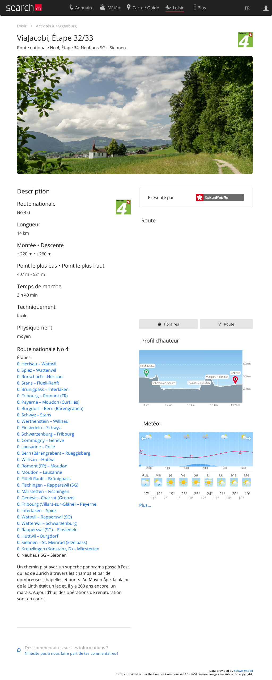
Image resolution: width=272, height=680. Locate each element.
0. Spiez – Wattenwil (36, 370)
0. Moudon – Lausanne (39, 472)
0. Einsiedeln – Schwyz (39, 427)
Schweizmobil (243, 671)
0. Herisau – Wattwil (36, 364)
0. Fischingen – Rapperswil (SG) (47, 485)
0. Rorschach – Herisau (40, 376)
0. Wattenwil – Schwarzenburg (47, 523)
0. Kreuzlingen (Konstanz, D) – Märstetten (58, 549)
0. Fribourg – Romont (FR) (42, 396)
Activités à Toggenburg (56, 25)
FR (247, 8)
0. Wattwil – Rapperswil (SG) (44, 517)
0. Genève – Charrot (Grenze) (46, 498)
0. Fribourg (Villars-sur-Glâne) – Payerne (56, 504)
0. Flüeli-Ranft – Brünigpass (44, 479)
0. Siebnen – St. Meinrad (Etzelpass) (52, 542)
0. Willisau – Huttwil (36, 459)
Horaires (171, 324)
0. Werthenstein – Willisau (43, 421)
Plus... (145, 505)
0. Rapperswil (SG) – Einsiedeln (47, 530)
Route (229, 324)
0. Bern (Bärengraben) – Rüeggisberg (53, 453)
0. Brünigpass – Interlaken (43, 389)
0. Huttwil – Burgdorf (37, 536)
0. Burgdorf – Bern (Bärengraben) (50, 408)
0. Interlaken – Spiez (36, 510)
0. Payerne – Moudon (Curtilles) (48, 402)
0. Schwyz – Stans (34, 415)
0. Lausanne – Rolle (36, 447)
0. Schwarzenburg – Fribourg (45, 434)
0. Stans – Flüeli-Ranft (38, 383)
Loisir (22, 25)
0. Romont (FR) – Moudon (42, 466)
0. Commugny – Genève (40, 440)
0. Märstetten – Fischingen (43, 491)
